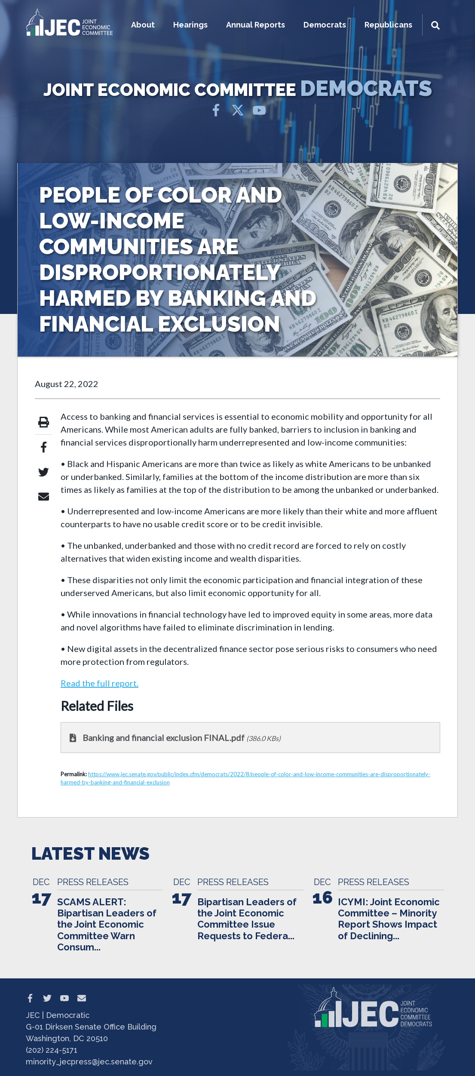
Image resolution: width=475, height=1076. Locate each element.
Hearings (190, 24)
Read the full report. (99, 683)
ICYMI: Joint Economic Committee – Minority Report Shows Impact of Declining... (389, 918)
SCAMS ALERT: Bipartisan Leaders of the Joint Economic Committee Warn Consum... (106, 924)
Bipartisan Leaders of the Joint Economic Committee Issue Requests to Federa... (247, 918)
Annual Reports (255, 24)
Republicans (388, 24)
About (143, 24)
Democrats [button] (324, 24)
